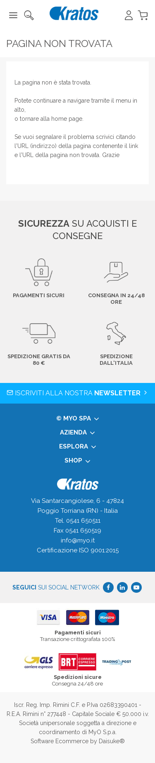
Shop (77, 461)
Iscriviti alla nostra (78, 393)
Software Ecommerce (59, 741)
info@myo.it (78, 540)
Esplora (77, 447)
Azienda (77, 433)
